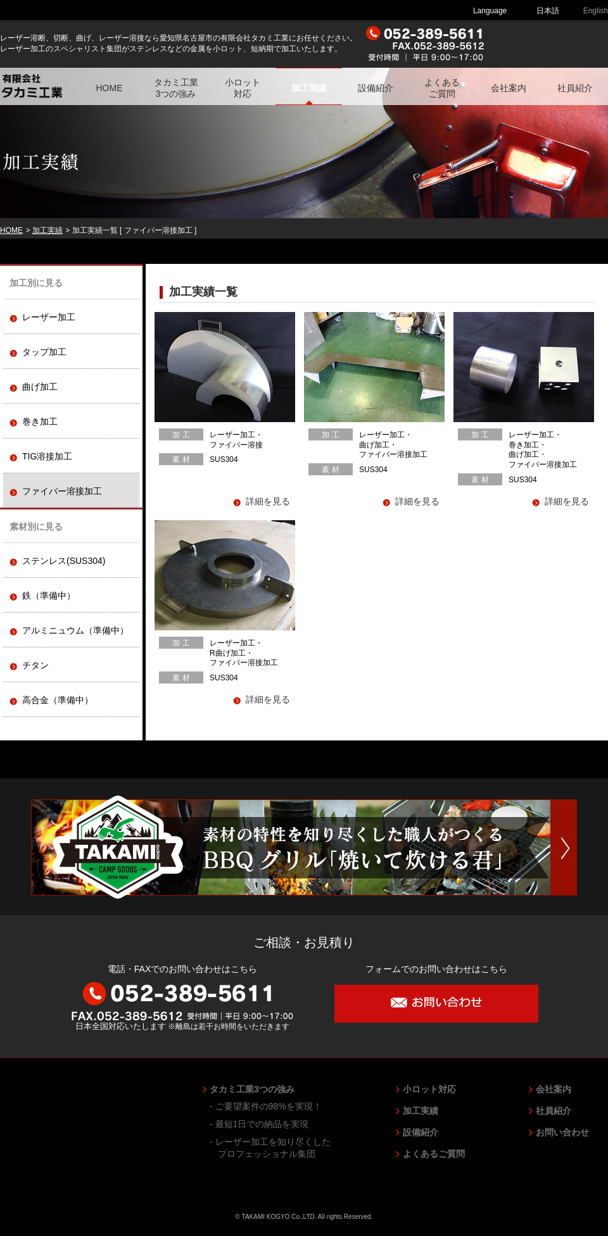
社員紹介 (575, 88)
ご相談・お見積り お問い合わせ (551, 43)
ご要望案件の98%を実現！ (270, 1106)
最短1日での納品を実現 (263, 1124)
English (595, 10)
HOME (109, 88)
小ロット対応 (242, 88)
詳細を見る (268, 501)
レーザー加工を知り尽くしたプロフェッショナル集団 (274, 1147)
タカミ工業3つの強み (176, 88)
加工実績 (309, 88)
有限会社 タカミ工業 (44, 86)
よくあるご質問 (442, 88)
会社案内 (508, 88)
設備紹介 (375, 88)
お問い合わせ (562, 1132)
